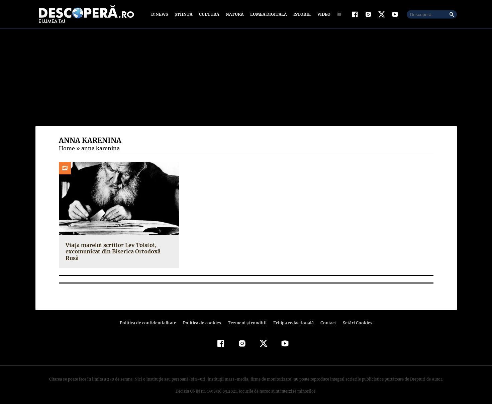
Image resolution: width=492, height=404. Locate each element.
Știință (183, 14)
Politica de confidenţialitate (151, 316)
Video (322, 14)
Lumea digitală (267, 14)
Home (66, 148)
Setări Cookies (354, 316)
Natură (233, 14)
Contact (325, 316)
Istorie (300, 14)
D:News (161, 14)
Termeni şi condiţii (246, 316)
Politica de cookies (203, 316)
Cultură (209, 14)
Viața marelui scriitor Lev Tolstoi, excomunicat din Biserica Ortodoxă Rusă (119, 248)
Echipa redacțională (291, 316)
